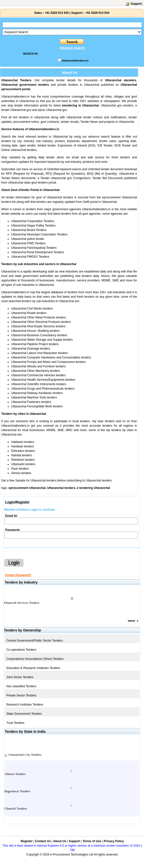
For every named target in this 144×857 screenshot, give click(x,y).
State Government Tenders (24, 713)
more (131, 621)
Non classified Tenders (21, 686)
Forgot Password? (18, 575)
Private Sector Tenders (21, 695)
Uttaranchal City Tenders (25, 754)
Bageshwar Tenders (17, 791)
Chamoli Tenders (15, 808)
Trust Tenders (15, 723)
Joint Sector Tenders (19, 677)
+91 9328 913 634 (97, 13)
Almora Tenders (15, 774)
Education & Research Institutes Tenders (33, 668)
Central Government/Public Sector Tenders (34, 640)
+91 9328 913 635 (56, 13)
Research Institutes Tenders (24, 704)
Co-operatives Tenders (21, 649)
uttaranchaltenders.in (75, 60)
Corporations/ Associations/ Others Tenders (35, 659)
